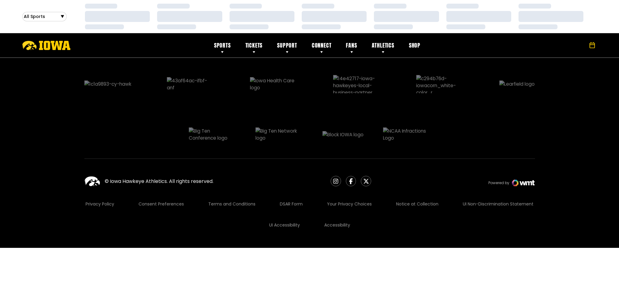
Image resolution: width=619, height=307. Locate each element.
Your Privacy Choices (349, 173)
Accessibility (337, 194)
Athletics (383, 45)
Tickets (254, 45)
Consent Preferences (161, 173)
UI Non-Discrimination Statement (498, 173)
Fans (351, 45)
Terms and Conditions (231, 173)
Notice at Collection (417, 173)
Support (287, 45)
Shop (414, 45)
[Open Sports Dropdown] (44, 16)
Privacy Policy (100, 173)
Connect (322, 45)
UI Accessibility (284, 194)
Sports (222, 45)
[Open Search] (579, 45)
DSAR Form (291, 173)
